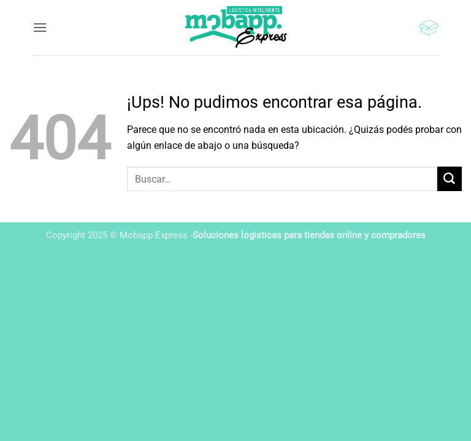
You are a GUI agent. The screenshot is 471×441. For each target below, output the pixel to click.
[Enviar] (449, 179)
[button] (40, 27)
